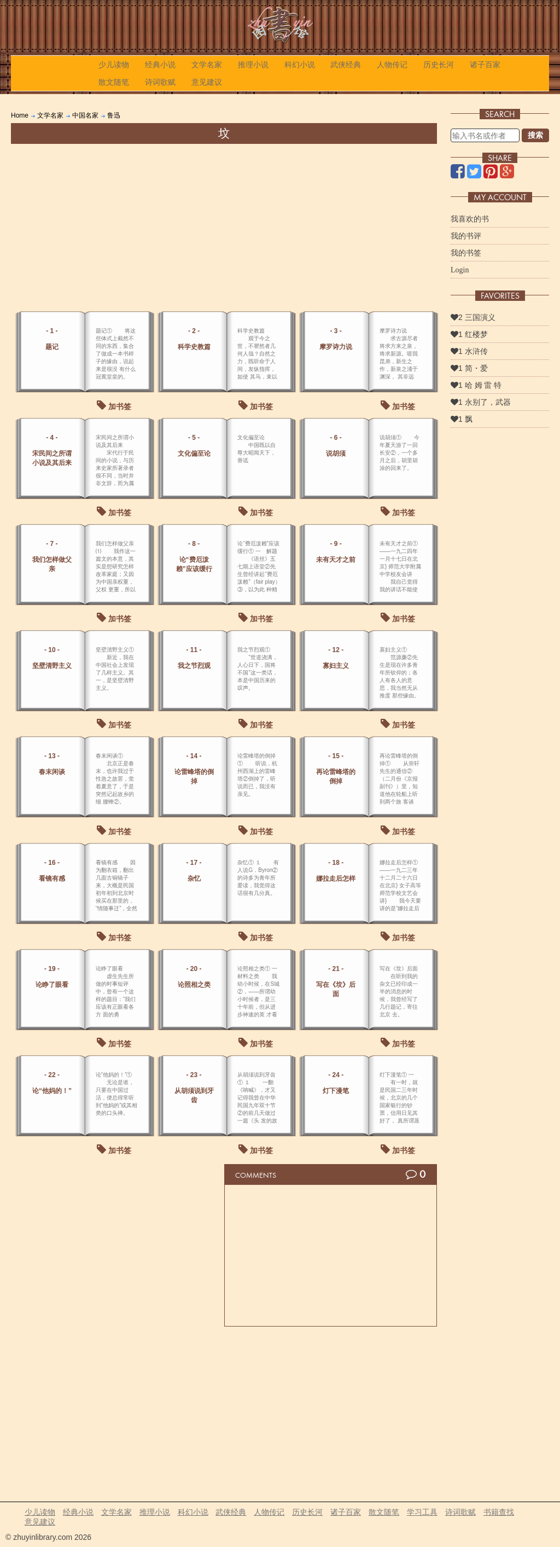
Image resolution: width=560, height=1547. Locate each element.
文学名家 (206, 64)
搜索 (535, 135)
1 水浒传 (469, 351)
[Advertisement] (224, 226)
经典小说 (160, 64)
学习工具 (422, 1512)
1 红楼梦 (469, 334)
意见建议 (206, 82)
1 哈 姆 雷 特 (476, 385)
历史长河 (438, 64)
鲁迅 (113, 115)
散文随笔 (113, 82)
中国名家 (85, 115)
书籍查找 (498, 1512)
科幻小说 (299, 64)
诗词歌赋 (160, 82)
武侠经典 (345, 64)
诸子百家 (485, 64)
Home (19, 115)
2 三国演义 (473, 317)
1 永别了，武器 (481, 402)
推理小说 (253, 64)
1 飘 (461, 419)
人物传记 (392, 64)
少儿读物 (113, 64)
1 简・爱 (469, 368)
